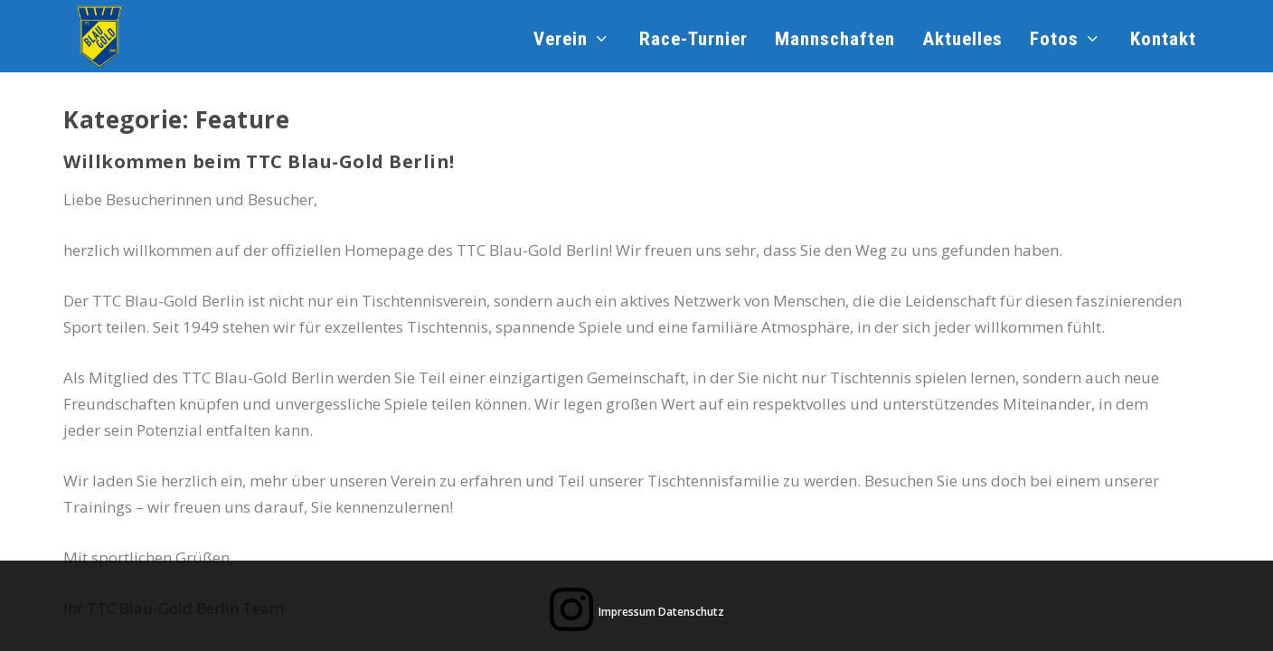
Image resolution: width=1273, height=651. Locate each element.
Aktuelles (962, 41)
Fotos (1054, 41)
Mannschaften (835, 41)
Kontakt (1163, 41)
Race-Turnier (693, 41)
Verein (560, 41)
